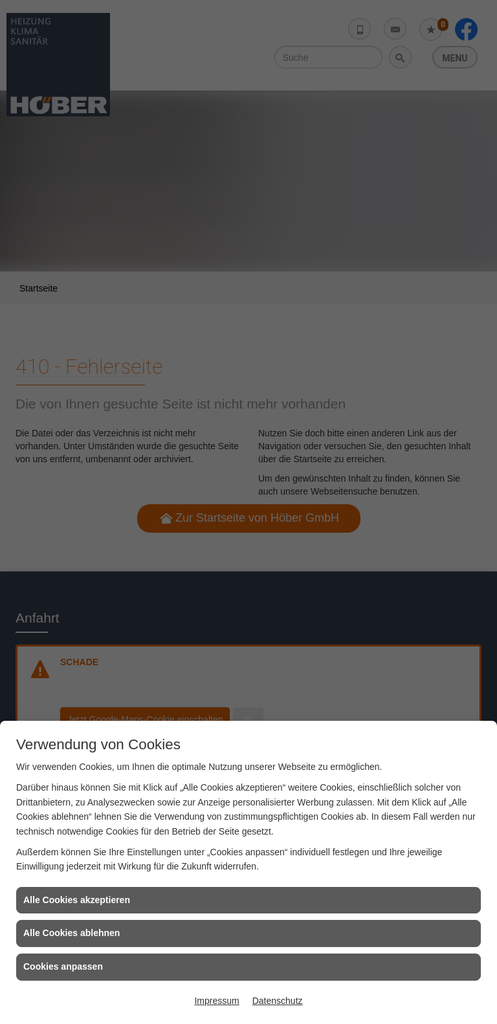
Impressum (216, 1001)
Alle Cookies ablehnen (71, 933)
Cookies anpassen (63, 966)
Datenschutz (277, 1001)
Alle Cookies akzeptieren (76, 900)
